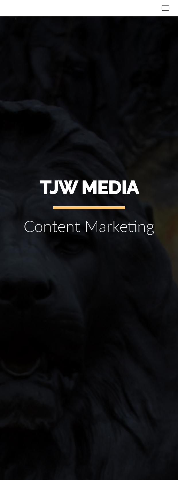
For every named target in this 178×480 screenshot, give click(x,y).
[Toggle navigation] (165, 8)
